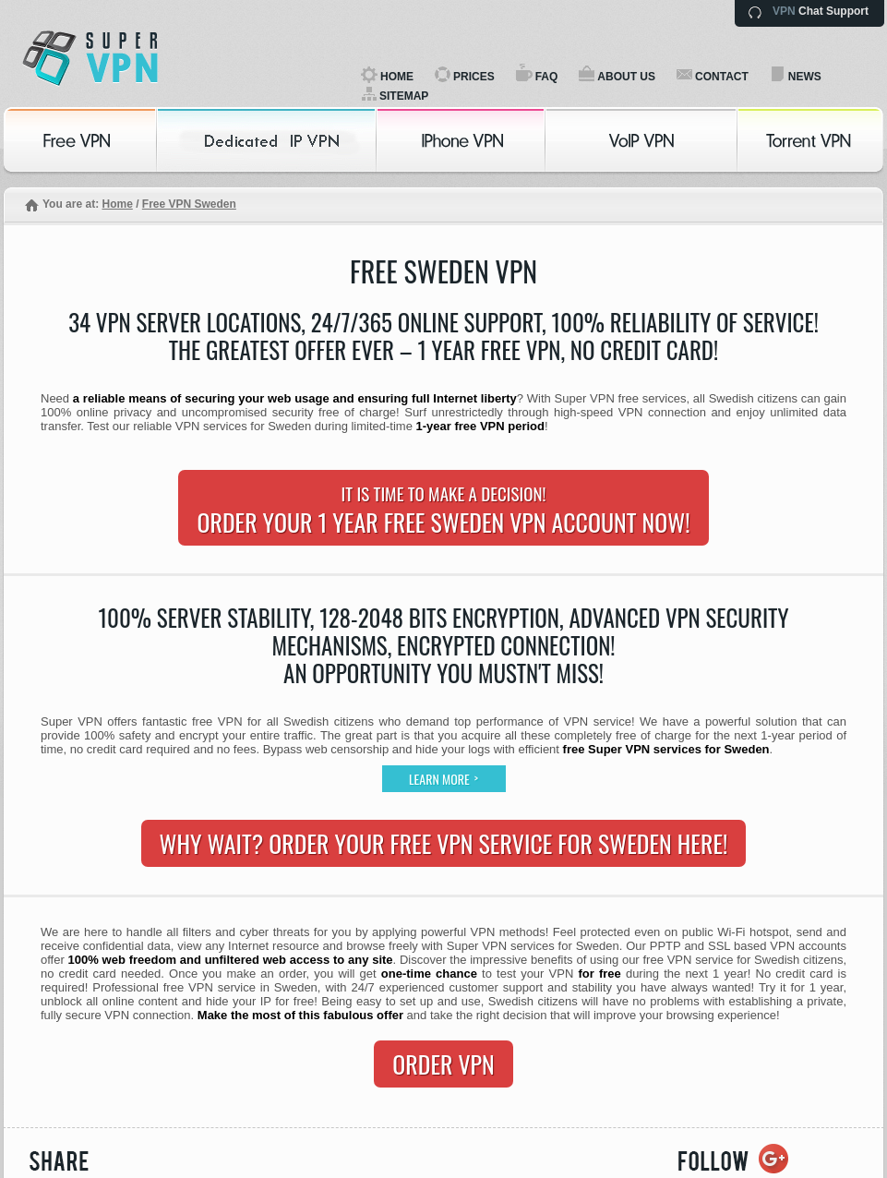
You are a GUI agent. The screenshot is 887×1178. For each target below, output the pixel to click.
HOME (397, 76)
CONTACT (722, 76)
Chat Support (821, 11)
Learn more (443, 778)
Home (117, 204)
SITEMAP (403, 96)
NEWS (804, 76)
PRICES (474, 76)
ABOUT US (626, 76)
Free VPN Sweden (189, 204)
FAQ (546, 76)
